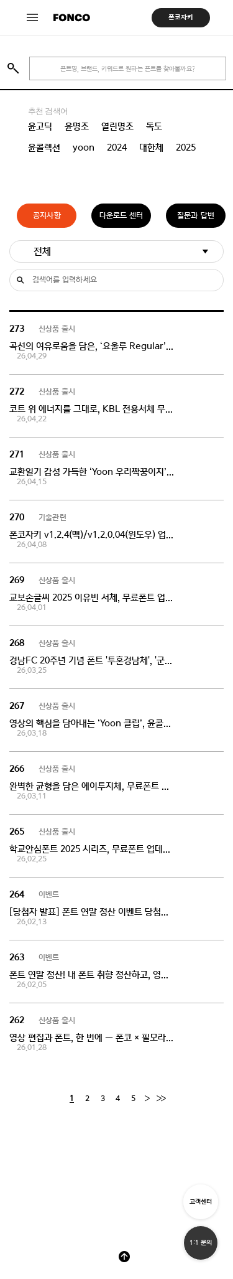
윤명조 (77, 126)
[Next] (147, 1098)
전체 (42, 251)
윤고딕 (40, 126)
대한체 (151, 147)
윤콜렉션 (44, 147)
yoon (83, 147)
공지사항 (47, 215)
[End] (161, 1098)
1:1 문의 (201, 1243)
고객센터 (201, 1201)
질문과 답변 (195, 215)
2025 (186, 147)
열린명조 (117, 126)
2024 (117, 147)
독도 (154, 126)
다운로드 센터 (121, 215)
